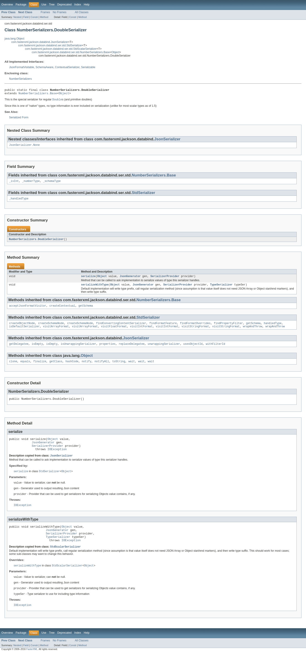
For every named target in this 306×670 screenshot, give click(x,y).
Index (77, 4)
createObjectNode (22, 328)
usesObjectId (193, 350)
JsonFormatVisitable (21, 67)
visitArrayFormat (56, 332)
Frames (45, 12)
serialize (88, 280)
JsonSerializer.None (24, 147)
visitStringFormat (195, 332)
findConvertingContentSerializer (121, 328)
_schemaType (52, 183)
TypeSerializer (221, 288)
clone (13, 368)
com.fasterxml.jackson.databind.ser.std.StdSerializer (50, 45)
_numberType (31, 183)
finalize (39, 368)
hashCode (72, 368)
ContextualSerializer (67, 67)
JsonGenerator (130, 280)
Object (115, 52)
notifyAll (102, 368)
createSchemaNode (51, 328)
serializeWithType (94, 288)
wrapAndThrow (252, 332)
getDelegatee (18, 350)
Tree (52, 4)
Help (86, 4)
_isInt (14, 183)
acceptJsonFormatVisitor (27, 310)
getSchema (85, 310)
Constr (34, 17)
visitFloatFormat (114, 332)
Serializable (88, 67)
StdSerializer (143, 195)
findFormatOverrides (195, 328)
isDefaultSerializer (24, 332)
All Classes (81, 12)
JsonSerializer (167, 141)
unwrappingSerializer (164, 350)
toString (118, 368)
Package (21, 4)
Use (43, 4)
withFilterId (215, 350)
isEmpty (37, 350)
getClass (55, 368)
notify (86, 368)
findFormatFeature (163, 328)
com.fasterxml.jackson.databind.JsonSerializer (39, 42)
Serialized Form (18, 119)
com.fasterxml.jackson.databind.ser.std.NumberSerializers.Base (71, 52)
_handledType (18, 201)
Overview (7, 4)
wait (131, 368)
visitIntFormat (141, 332)
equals (25, 368)
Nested (17, 17)
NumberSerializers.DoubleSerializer (36, 242)
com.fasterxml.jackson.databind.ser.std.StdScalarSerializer (61, 48)
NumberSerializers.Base (38, 94)
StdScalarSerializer (65, 561)
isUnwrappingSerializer (78, 350)
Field (26, 17)
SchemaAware (45, 67)
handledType (273, 328)
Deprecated (64, 4)
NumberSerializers (20, 78)
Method (44, 17)
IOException (57, 459)
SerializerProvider (164, 280)
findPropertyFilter (228, 328)
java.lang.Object (14, 38)
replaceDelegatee (131, 350)
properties (107, 350)
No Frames (59, 12)
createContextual (62, 310)
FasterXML (32, 666)
